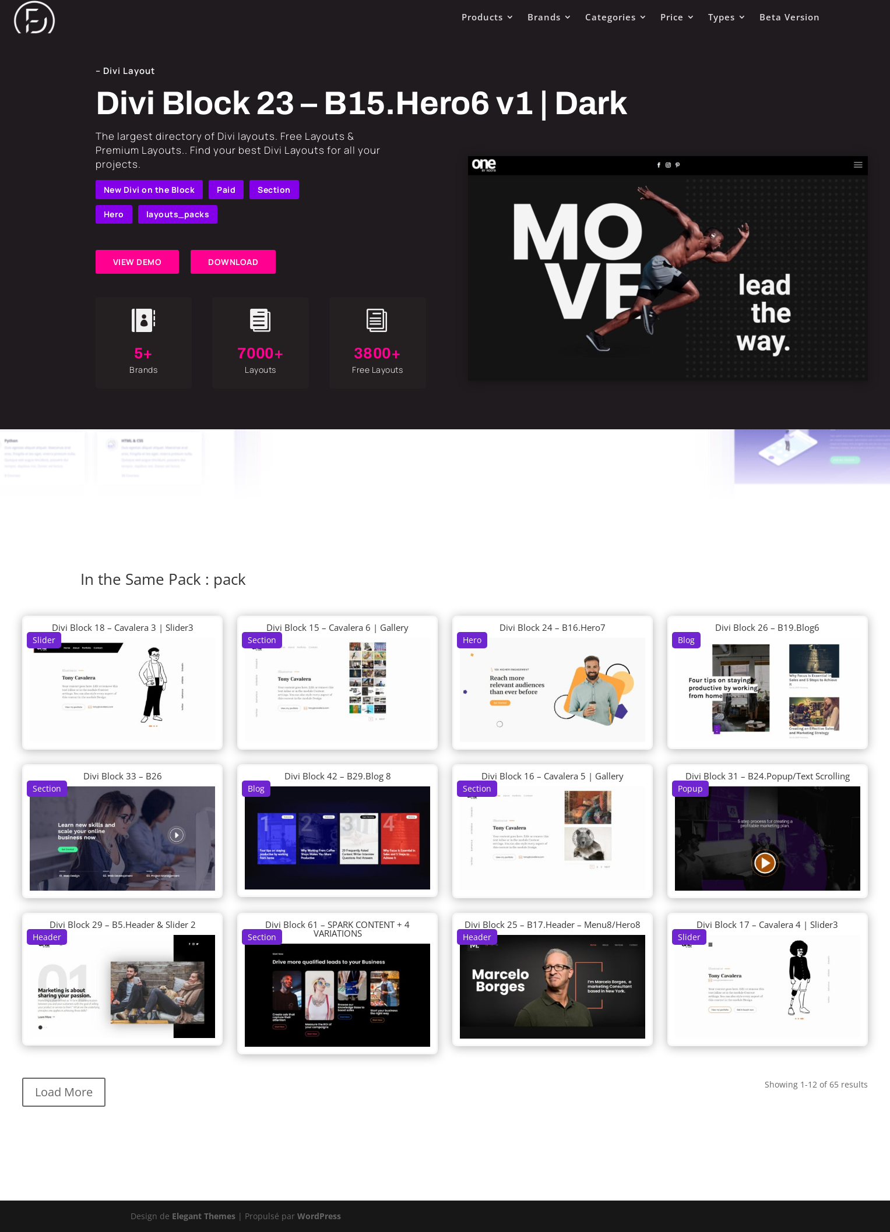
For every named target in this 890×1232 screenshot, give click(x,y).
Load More (64, 1092)
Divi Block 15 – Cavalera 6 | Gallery (337, 627)
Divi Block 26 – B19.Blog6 (767, 627)
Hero (114, 214)
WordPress (319, 1216)
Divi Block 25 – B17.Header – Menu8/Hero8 (553, 924)
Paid (226, 189)
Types (721, 17)
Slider (44, 639)
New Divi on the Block (149, 189)
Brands (544, 17)
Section (274, 189)
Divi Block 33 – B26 (122, 776)
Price (672, 17)
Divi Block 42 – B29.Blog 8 (337, 776)
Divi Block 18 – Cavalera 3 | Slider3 (123, 627)
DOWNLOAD (233, 261)
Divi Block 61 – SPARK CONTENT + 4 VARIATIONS (337, 929)
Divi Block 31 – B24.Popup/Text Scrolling (767, 776)
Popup (690, 788)
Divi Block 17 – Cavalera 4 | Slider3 (767, 924)
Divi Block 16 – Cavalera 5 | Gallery (552, 776)
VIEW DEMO (137, 261)
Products (482, 17)
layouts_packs (178, 214)
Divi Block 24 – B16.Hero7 (552, 627)
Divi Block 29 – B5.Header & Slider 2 (123, 924)
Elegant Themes (203, 1216)
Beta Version (789, 17)
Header (47, 936)
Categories (610, 17)
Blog (686, 639)
